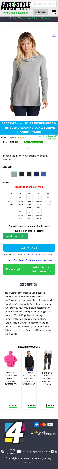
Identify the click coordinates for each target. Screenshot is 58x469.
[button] (54, 35)
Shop (14, 18)
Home (6, 18)
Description (16, 269)
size (6, 182)
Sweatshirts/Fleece (29, 18)
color (7, 167)
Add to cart (29, 248)
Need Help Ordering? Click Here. (47, 137)
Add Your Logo (15, 236)
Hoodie (46, 18)
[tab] (16, 269)
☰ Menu (40, 12)
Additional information (42, 269)
